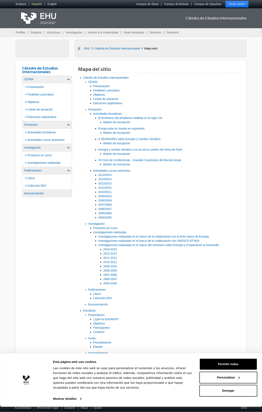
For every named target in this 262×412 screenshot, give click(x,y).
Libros (97, 293)
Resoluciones (101, 357)
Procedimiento (102, 342)
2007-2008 (110, 274)
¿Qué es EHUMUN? (106, 319)
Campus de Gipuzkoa (207, 4)
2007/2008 (105, 204)
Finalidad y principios (106, 90)
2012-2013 (110, 253)
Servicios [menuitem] (155, 32)
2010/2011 (105, 192)
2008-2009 (110, 270)
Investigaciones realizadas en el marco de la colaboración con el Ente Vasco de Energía (153, 236)
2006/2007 (105, 209)
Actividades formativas (107, 113)
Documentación (98, 304)
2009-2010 (110, 266)
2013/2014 (105, 179)
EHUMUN (89, 310)
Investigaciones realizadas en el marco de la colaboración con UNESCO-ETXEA (148, 240)
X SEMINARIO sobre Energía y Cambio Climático (129, 139)
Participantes (101, 327)
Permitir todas (228, 369)
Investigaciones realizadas (109, 232)
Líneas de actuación (106, 99)
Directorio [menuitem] (173, 32)
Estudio (98, 346)
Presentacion (96, 315)
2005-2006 (110, 283)
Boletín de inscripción (116, 122)
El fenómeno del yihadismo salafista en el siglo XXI (130, 118)
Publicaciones (97, 289)
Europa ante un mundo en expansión (121, 128)
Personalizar (228, 382)
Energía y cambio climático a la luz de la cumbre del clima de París (140, 149)
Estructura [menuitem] (53, 32)
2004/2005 (105, 217)
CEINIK (93, 81)
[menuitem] (21, 4)
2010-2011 (110, 262)
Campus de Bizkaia (176, 4)
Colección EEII (102, 298)
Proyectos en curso (105, 228)
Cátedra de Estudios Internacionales (106, 77)
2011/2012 (105, 187)
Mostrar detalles (65, 404)
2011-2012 (110, 257)
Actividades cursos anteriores (111, 170)
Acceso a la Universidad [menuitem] (103, 32)
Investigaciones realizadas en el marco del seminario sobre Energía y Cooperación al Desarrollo (158, 245)
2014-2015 (110, 249)
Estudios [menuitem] (36, 32)
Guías (92, 338)
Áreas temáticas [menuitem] (134, 32)
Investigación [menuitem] (74, 32)
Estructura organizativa (107, 103)
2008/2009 (105, 200)
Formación (95, 109)
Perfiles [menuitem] (20, 32)
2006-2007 (110, 279)
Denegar (228, 396)
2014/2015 (105, 175)
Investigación (96, 223)
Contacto (99, 332)
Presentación (101, 86)
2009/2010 (105, 196)
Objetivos (99, 94)
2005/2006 (105, 213)
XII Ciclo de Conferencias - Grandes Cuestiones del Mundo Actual (139, 160)
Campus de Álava (147, 4)
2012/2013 (105, 183)
